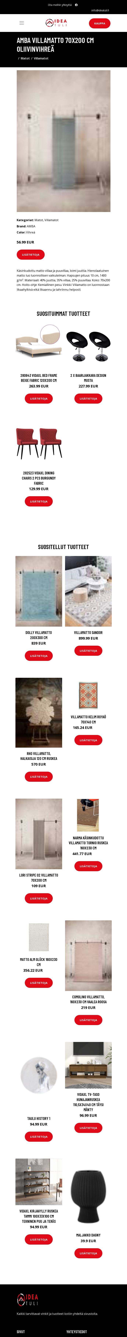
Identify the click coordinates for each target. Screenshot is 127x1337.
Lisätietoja (30, 254)
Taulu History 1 (38, 1118)
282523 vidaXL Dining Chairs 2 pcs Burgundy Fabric (39, 478)
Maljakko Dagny (88, 1235)
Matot (25, 58)
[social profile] (76, 4)
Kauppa (99, 23)
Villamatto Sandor (88, 632)
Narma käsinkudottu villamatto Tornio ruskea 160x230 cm (88, 842)
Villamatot (41, 58)
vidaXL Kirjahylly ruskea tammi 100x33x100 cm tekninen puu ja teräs (38, 1216)
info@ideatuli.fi (100, 10)
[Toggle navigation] (22, 22)
